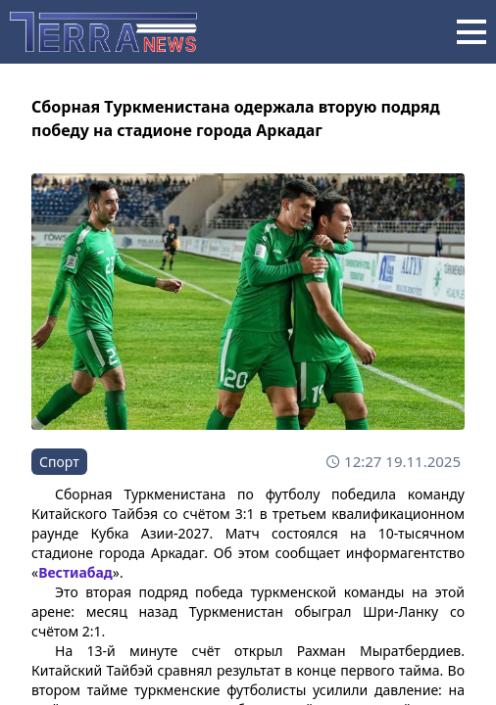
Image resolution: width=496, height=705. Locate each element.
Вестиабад (75, 572)
